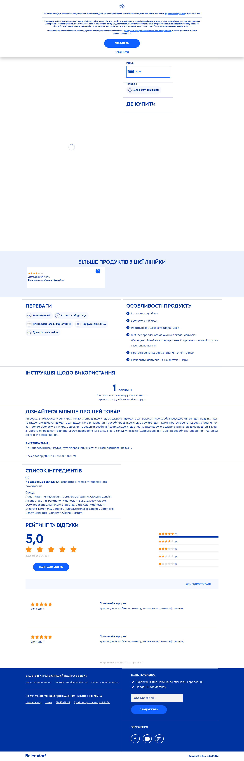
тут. (129, 33)
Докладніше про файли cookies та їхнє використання (147, 31)
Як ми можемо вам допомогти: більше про (64, 696)
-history (33, 702)
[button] (98, 271)
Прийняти (122, 43)
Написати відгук (51, 566)
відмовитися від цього (175, 14)
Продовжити (149, 709)
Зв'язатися (139, 727)
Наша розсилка (143, 675)
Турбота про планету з (92, 702)
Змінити (123, 52)
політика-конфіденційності (71, 681)
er (48, 702)
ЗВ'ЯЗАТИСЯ (63, 702)
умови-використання (38, 681)
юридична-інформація (105, 681)
